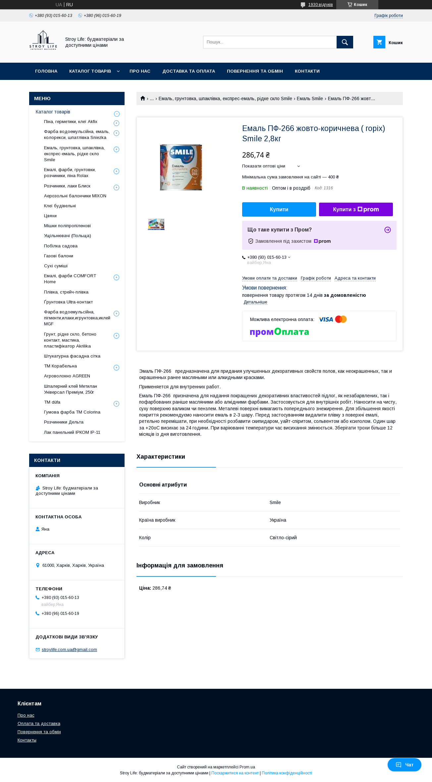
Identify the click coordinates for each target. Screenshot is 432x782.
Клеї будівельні (60, 205)
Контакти (307, 71)
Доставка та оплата (188, 71)
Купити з (356, 210)
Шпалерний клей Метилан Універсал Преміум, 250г (70, 389)
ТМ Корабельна (60, 365)
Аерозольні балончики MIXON (75, 195)
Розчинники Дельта (63, 422)
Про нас (140, 71)
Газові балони (58, 255)
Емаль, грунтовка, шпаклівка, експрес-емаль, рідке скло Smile (225, 98)
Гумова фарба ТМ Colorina (72, 412)
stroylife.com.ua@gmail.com (69, 649)
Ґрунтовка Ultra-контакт (68, 301)
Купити (279, 209)
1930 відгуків (320, 4)
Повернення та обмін (255, 71)
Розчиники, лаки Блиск (67, 185)
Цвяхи (50, 215)
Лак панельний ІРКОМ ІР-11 (72, 432)
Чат (404, 765)
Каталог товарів (90, 71)
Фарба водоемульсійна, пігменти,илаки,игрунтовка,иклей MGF (77, 317)
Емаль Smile (310, 98)
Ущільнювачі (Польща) (67, 235)
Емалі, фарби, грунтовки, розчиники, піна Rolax (70, 172)
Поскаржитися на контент (235, 773)
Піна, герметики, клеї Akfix (70, 121)
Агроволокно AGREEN (67, 375)
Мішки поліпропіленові (67, 225)
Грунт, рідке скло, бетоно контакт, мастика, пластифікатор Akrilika (70, 340)
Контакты (27, 740)
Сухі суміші (56, 265)
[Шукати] (345, 42)
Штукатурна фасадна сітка (72, 356)
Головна (46, 71)
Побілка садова (61, 245)
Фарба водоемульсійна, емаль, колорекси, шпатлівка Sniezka (77, 134)
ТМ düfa (52, 402)
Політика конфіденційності (287, 773)
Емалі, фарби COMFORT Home (70, 278)
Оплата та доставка (39, 723)
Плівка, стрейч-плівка (66, 292)
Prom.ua (247, 767)
